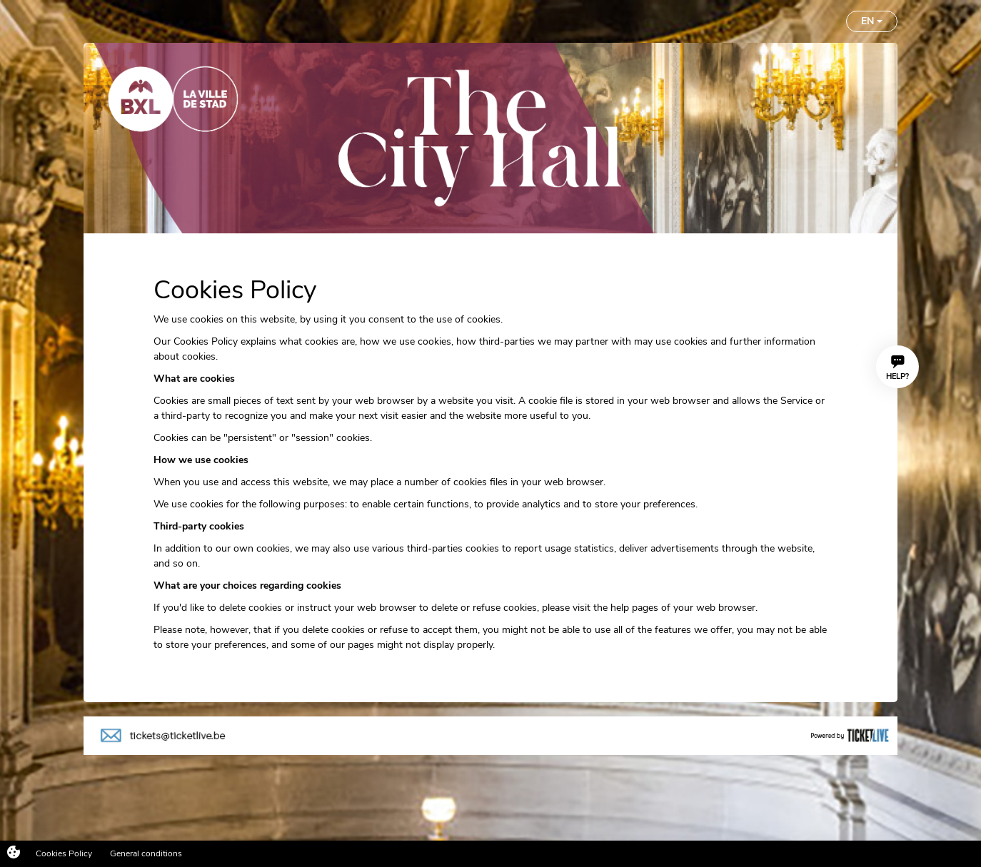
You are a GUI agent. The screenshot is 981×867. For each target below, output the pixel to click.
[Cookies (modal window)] (13, 853)
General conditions (146, 853)
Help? (897, 368)
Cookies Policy (64, 853)
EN (871, 21)
